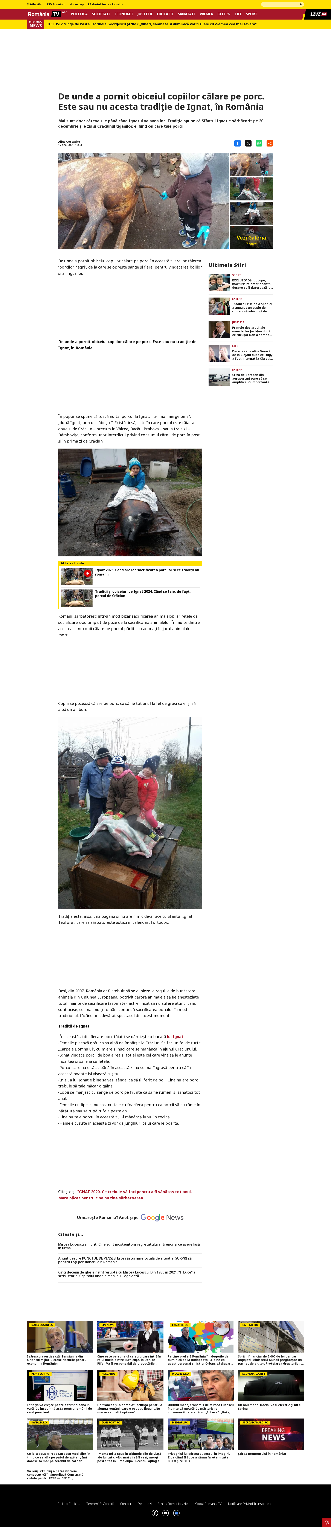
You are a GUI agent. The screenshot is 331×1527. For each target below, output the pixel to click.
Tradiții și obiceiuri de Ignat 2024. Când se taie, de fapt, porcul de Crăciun (143, 593)
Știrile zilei (34, 4)
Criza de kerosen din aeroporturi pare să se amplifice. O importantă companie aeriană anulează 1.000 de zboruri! (252, 378)
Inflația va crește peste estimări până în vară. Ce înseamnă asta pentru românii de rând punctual (59, 1408)
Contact (125, 1504)
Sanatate (186, 14)
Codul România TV (208, 1504)
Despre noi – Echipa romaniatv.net (163, 1504)
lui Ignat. (176, 1036)
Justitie (145, 14)
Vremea (206, 14)
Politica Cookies (69, 1504)
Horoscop (77, 4)
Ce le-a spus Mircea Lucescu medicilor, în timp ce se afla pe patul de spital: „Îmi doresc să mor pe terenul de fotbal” (58, 1457)
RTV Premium (56, 4)
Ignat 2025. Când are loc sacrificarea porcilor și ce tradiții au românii (147, 572)
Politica (79, 14)
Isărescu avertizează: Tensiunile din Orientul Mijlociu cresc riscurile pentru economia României (56, 1360)
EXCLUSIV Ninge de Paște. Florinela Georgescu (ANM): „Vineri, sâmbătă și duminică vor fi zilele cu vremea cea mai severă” (151, 24)
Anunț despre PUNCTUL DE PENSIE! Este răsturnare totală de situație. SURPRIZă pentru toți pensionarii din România (125, 1260)
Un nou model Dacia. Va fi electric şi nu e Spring (269, 1407)
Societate (101, 14)
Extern (223, 14)
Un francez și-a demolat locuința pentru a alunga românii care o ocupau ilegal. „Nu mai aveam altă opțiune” (129, 1408)
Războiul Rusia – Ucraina (105, 4)
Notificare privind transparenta (250, 1504)
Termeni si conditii (100, 1504)
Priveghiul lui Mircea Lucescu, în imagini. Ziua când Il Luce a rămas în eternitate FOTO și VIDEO (199, 1457)
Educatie (165, 14)
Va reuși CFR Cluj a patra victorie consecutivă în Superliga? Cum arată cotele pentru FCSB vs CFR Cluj (55, 1474)
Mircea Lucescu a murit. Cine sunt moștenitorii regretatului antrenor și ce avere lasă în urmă (129, 1246)
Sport (251, 14)
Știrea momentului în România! (262, 1454)
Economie (124, 14)
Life (238, 14)
